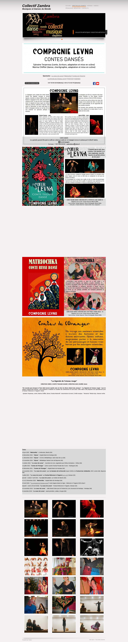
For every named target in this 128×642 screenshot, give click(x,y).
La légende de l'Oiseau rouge (57, 79)
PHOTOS (70, 79)
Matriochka (67, 76)
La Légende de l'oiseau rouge (39, 483)
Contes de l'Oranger (79, 76)
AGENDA (77, 79)
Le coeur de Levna (57, 76)
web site (65, 475)
